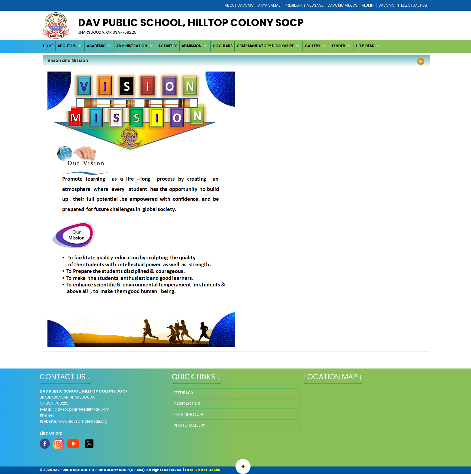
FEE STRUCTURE (189, 414)
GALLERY (312, 46)
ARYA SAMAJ (269, 5)
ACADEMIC (96, 46)
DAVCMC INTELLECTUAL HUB (402, 5)
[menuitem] (48, 46)
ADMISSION (192, 46)
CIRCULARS (222, 46)
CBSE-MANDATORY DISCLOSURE (265, 46)
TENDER (338, 46)
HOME (48, 46)
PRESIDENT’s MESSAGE (304, 5)
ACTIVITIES (167, 46)
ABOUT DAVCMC (239, 5)
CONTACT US (187, 404)
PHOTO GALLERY (189, 425)
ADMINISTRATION (131, 46)
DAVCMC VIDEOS (342, 5)
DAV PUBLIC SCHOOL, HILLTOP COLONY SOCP (191, 22)
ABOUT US (67, 46)
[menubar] (212, 46)
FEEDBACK (184, 393)
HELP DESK (365, 46)
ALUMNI (368, 5)
